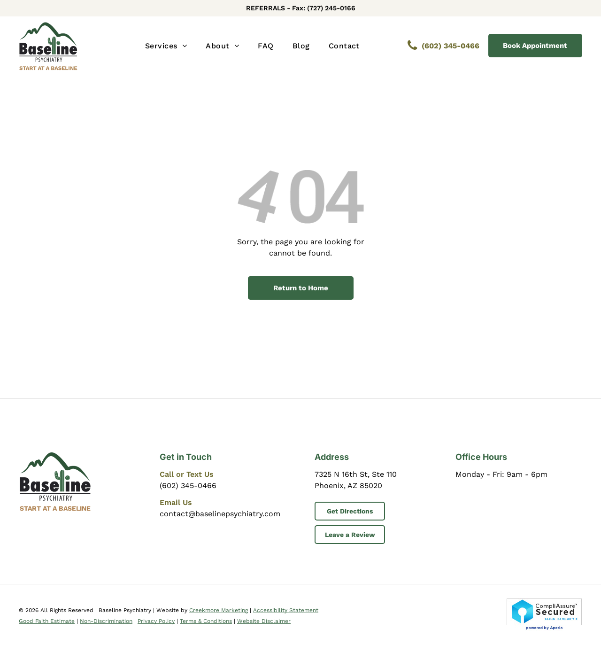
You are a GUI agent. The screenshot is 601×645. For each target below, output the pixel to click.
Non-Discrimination (106, 621)
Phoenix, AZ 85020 (348, 485)
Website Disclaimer (264, 621)
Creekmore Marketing (218, 610)
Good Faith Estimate (47, 621)
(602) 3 (172, 485)
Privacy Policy (156, 621)
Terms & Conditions (206, 621)
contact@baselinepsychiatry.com (220, 513)
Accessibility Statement (285, 610)
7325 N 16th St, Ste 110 (356, 474)
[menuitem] (166, 46)
